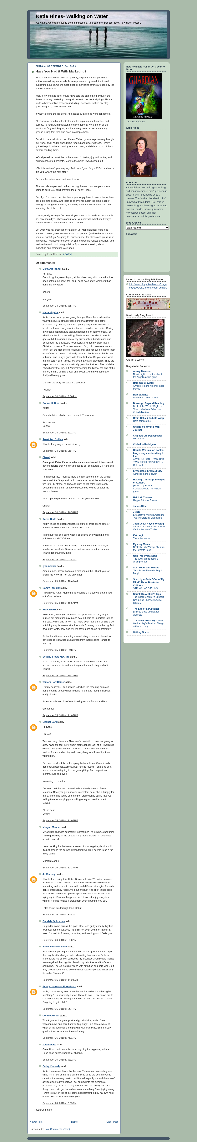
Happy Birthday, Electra (145, 500)
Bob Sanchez (140, 394)
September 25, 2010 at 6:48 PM (60, 650)
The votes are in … (143, 538)
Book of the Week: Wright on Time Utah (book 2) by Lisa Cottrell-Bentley (147, 409)
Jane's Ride (140, 506)
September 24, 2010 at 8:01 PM (60, 432)
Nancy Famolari (52, 588)
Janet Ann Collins (53, 439)
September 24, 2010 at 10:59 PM (60, 512)
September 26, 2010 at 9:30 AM (59, 940)
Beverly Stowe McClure (56, 656)
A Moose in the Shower (145, 474)
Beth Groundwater (143, 383)
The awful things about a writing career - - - (145, 560)
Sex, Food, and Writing (146, 567)
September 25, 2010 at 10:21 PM (60, 675)
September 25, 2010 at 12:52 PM (60, 603)
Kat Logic (138, 535)
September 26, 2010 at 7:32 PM (60, 1059)
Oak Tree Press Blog (145, 556)
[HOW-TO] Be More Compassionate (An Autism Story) (147, 488)
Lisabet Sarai (50, 722)
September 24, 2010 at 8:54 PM (60, 451)
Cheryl (46, 457)
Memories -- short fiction (145, 397)
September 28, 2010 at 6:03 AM (59, 1103)
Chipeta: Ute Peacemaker (147, 435)
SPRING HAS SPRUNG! (146, 588)
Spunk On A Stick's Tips (147, 594)
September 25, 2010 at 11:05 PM (60, 715)
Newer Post (36, 1122)
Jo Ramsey (49, 874)
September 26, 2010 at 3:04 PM (60, 1009)
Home (74, 1122)
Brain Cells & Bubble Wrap (148, 418)
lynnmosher (49, 566)
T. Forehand (49, 1044)
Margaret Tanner (52, 269)
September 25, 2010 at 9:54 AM (59, 559)
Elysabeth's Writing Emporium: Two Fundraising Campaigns (148, 516)
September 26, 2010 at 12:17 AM (60, 867)
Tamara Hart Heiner (54, 682)
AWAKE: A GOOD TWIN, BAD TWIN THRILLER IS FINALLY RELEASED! (148, 462)
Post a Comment (43, 1109)
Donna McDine (51, 403)
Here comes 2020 (142, 421)
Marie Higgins (50, 312)
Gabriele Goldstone (54, 921)
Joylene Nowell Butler (55, 946)
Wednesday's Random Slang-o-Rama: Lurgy (148, 625)
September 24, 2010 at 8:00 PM (60, 396)
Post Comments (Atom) (57, 1129)
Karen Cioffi (49, 519)
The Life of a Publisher (146, 609)
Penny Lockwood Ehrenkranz (59, 986)
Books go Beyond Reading (148, 403)
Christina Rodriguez (144, 444)
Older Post (112, 1122)
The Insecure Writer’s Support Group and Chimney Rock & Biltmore (148, 600)
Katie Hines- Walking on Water (72, 16)
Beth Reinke (50, 609)
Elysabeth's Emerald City (147, 471)
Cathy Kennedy (51, 1066)
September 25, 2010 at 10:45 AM (60, 581)
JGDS (136, 512)
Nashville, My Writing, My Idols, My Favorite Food (149, 549)
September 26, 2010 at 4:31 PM (60, 1038)
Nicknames (138, 438)
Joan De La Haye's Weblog (148, 523)
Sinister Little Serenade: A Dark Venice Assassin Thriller (149, 528)
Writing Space (141, 632)
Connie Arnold (51, 1015)
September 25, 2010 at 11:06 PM (60, 820)
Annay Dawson (141, 371)
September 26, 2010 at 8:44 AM (59, 914)
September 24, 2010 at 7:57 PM (60, 305)
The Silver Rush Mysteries (148, 620)
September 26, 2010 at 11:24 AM (60, 980)
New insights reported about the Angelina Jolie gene (147, 376)
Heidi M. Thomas (142, 497)
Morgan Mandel (51, 827)
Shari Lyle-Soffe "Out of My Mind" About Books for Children (148, 582)
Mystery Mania (141, 544)
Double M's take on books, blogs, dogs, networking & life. (148, 453)
